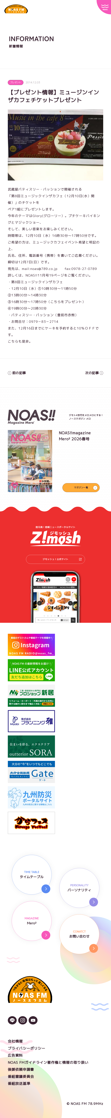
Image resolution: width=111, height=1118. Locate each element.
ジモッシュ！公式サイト (62, 559)
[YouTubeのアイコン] (33, 1023)
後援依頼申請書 (21, 1069)
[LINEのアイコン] (12, 1023)
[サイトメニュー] (104, 7)
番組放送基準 (19, 1083)
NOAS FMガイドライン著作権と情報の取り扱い (48, 1062)
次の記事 (94, 373)
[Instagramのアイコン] (22, 1023)
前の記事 (17, 373)
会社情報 (15, 1041)
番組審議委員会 (21, 1076)
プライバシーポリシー (26, 1048)
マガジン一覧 (81, 487)
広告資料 (15, 1055)
